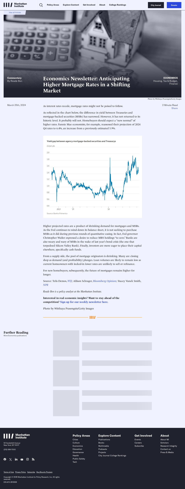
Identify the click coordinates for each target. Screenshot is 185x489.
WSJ (70, 280)
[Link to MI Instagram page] (27, 460)
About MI (164, 439)
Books (101, 442)
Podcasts (102, 449)
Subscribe (139, 446)
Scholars (164, 442)
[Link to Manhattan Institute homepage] (17, 437)
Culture (76, 442)
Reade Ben (16, 80)
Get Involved (89, 4)
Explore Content (71, 4)
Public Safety (79, 458)
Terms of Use (9, 472)
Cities (75, 439)
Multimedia (103, 446)
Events (138, 439)
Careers (138, 442)
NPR (45, 284)
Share (174, 108)
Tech (75, 462)
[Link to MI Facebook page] (5, 460)
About (102, 4)
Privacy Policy (20, 472)
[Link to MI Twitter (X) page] (10, 459)
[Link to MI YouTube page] (22, 459)
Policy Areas (53, 4)
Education (77, 449)
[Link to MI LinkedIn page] (16, 460)
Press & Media (167, 452)
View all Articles (15, 12)
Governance (78, 452)
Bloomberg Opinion (104, 280)
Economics (170, 77)
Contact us (165, 449)
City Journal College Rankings (112, 455)
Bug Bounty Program (44, 472)
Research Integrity (168, 446)
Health (76, 455)
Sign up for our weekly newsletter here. (84, 301)
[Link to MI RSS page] (33, 460)
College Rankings (117, 4)
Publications (104, 439)
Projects (102, 452)
